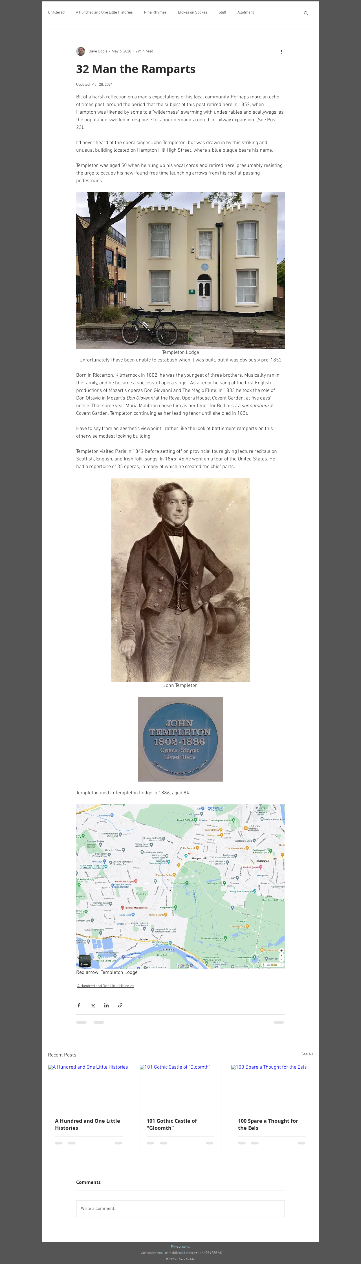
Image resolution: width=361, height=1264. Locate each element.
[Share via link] (120, 1005)
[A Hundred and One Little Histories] (89, 1088)
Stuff (222, 12)
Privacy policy (180, 1246)
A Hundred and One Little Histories (104, 12)
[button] (306, 12)
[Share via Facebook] (79, 1005)
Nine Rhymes (155, 12)
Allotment (245, 12)
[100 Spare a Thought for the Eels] (272, 1088)
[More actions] (281, 51)
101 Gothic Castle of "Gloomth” (172, 1124)
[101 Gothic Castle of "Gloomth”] (180, 1088)
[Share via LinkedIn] (106, 1005)
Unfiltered (56, 12)
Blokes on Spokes (192, 12)
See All (307, 1054)
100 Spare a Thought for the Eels (268, 1124)
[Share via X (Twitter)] (92, 1005)
